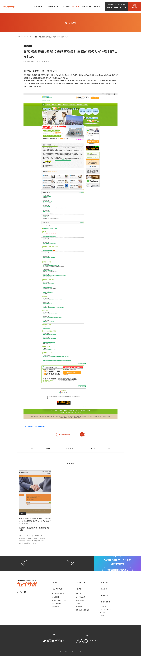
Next (93, 451)
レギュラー (29, 46)
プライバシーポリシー (106, 622)
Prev (48, 451)
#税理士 (35, 62)
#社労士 (42, 62)
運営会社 (103, 625)
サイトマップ (103, 619)
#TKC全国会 (50, 62)
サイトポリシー (104, 628)
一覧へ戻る (70, 450)
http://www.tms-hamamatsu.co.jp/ (37, 427)
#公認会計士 (28, 62)
